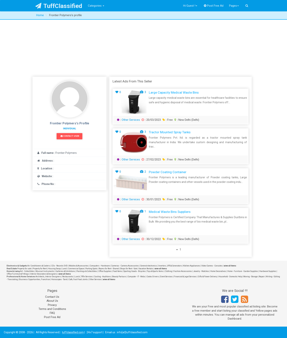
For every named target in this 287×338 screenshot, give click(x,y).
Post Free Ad (214, 5)
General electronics (148, 266)
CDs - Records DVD (59, 266)
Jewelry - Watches (201, 271)
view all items (230, 266)
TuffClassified (58, 5)
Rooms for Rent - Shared (109, 269)
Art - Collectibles (27, 271)
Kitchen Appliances (191, 266)
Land (64, 269)
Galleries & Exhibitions (65, 271)
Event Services (166, 277)
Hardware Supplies (267, 271)
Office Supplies (104, 271)
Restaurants (67, 277)
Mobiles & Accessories (78, 266)
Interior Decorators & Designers (43, 274)
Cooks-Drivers (153, 277)
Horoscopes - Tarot (59, 279)
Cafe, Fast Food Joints (78, 279)
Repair (262, 277)
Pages (234, 5)
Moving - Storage (250, 277)
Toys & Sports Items (155, 271)
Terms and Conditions (52, 309)
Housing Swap (54, 269)
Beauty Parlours (119, 277)
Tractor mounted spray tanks (170, 132)
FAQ (52, 313)
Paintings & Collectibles (86, 271)
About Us (52, 300)
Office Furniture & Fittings (18, 274)
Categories (96, 5)
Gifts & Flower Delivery (207, 277)
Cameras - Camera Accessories (125, 266)
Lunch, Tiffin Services (83, 277)
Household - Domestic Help (230, 277)
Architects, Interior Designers (48, 277)
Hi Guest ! (190, 5)
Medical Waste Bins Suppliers (170, 212)
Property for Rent (40, 269)
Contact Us (52, 297)
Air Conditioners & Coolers (38, 266)
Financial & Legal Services (185, 277)
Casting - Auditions (102, 277)
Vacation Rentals (146, 269)
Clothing (168, 271)
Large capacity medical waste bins (174, 92)
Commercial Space (76, 269)
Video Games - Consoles (211, 266)
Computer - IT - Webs (136, 277)
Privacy (52, 305)
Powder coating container (167, 172)
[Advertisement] (143, 48)
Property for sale (24, 269)
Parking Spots (91, 269)
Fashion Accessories (182, 271)
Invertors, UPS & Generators (170, 266)
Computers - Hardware (100, 266)
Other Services (131, 120)
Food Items (117, 271)
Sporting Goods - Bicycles (135, 271)
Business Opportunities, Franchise (34, 279)
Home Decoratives (218, 271)
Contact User (70, 136)
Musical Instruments (45, 271)
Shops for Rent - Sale (128, 269)
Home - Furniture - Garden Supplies (242, 271)
